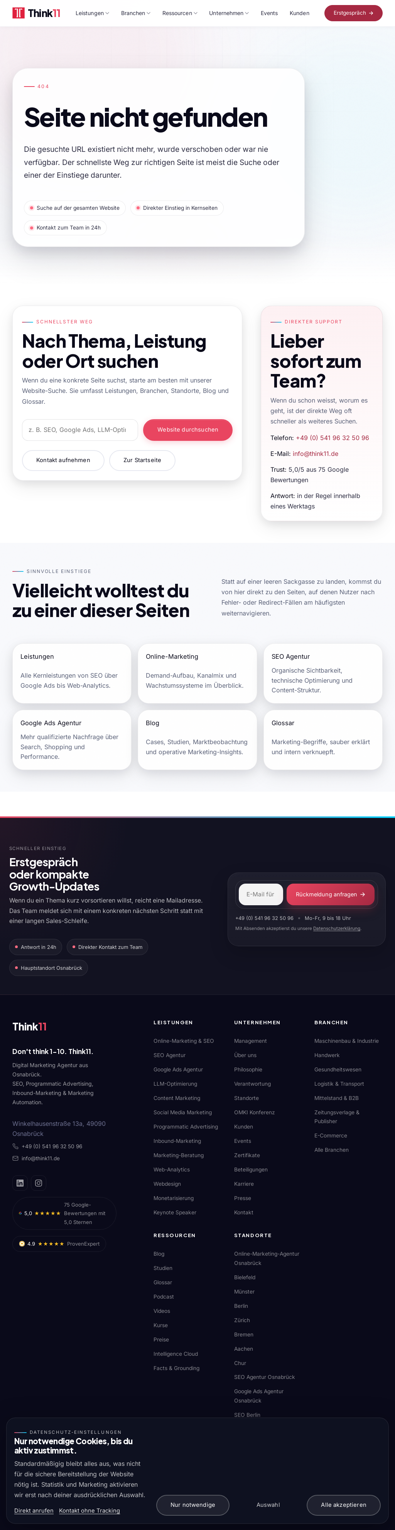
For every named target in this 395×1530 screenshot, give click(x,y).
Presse (242, 1198)
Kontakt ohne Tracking (89, 1510)
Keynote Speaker (175, 1212)
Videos (162, 1311)
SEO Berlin (247, 1415)
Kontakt (243, 1212)
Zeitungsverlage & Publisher (337, 1116)
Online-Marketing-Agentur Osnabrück (266, 1258)
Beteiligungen (251, 1169)
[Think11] (39, 1028)
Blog (159, 1254)
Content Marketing (177, 1098)
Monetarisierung (174, 1198)
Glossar (163, 1282)
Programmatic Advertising (186, 1127)
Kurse (161, 1325)
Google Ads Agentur (178, 1069)
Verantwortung (252, 1084)
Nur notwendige (192, 1504)
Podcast (164, 1297)
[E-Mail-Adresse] (261, 894)
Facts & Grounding (176, 1368)
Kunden (299, 13)
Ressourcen (180, 13)
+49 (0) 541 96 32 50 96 (332, 438)
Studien (163, 1268)
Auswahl (268, 1504)
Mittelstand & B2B (336, 1098)
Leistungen (92, 13)
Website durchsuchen (187, 429)
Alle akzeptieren (343, 1504)
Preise (161, 1339)
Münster (244, 1292)
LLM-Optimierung (175, 1084)
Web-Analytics (172, 1169)
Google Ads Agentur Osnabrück (259, 1395)
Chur (240, 1363)
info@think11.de (315, 453)
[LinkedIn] (20, 1183)
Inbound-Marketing (177, 1141)
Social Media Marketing (183, 1112)
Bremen (243, 1334)
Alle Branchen (331, 1150)
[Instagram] (38, 1183)
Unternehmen (229, 13)
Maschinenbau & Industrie (346, 1041)
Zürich (242, 1320)
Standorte (246, 1098)
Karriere (244, 1184)
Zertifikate (247, 1155)
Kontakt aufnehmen (63, 460)
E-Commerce (330, 1135)
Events (269, 13)
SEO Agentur (170, 1055)
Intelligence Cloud (176, 1354)
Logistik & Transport (339, 1084)
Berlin (241, 1306)
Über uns (245, 1055)
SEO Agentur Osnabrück (264, 1377)
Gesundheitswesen (337, 1069)
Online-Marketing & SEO (184, 1041)
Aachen (243, 1349)
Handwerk (327, 1055)
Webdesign (167, 1184)
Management (250, 1041)
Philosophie (248, 1069)
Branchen (136, 13)
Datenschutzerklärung (336, 928)
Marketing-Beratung (179, 1155)
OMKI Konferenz (254, 1112)
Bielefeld (244, 1277)
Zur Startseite (142, 460)
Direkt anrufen (34, 1510)
